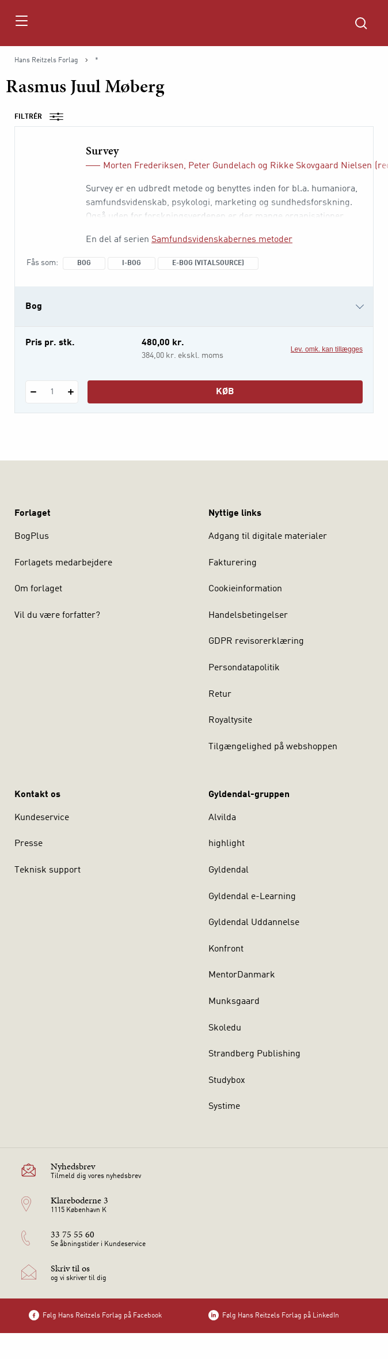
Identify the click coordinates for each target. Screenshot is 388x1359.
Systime (224, 1106)
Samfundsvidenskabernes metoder (221, 239)
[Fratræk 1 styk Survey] (33, 392)
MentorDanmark (241, 975)
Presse (28, 843)
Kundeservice (41, 817)
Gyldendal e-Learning (252, 896)
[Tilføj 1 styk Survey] (70, 392)
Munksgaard (234, 1001)
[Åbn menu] (21, 23)
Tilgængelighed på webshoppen (272, 747)
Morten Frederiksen (143, 166)
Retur (219, 694)
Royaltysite (230, 720)
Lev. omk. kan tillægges (327, 349)
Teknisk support (47, 870)
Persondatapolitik (244, 668)
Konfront (226, 949)
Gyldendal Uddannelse (253, 922)
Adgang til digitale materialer (267, 536)
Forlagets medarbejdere (63, 563)
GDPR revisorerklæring (256, 641)
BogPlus (31, 536)
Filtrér (42, 117)
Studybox (226, 1080)
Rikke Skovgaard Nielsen (321, 166)
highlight (226, 843)
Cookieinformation (245, 589)
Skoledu (224, 1028)
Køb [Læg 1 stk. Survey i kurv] (225, 392)
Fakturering (232, 563)
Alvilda (222, 817)
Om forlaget (38, 589)
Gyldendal (228, 870)
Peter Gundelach (222, 166)
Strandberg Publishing (254, 1054)
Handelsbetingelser (248, 615)
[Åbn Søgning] (361, 23)
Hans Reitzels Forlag (46, 60)
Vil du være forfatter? (57, 615)
